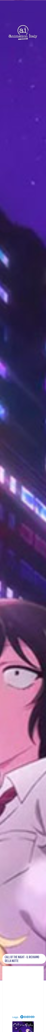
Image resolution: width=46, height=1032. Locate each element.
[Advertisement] (22, 992)
